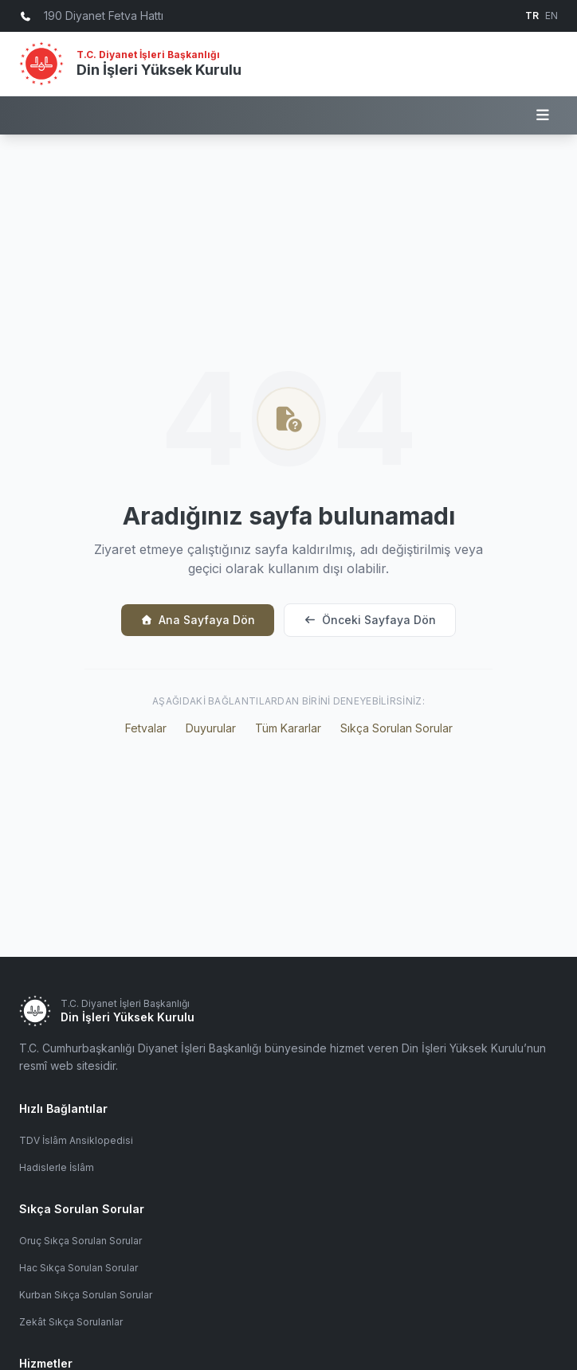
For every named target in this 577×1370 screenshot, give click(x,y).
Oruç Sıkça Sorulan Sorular (80, 1241)
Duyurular (211, 728)
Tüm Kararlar (288, 728)
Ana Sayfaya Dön (197, 619)
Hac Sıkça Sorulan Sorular (78, 1268)
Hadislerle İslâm (56, 1167)
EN (551, 15)
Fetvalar (146, 728)
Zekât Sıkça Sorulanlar (71, 1322)
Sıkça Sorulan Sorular (396, 728)
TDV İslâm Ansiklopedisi (76, 1140)
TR (532, 15)
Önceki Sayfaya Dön (370, 619)
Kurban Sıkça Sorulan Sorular (85, 1295)
